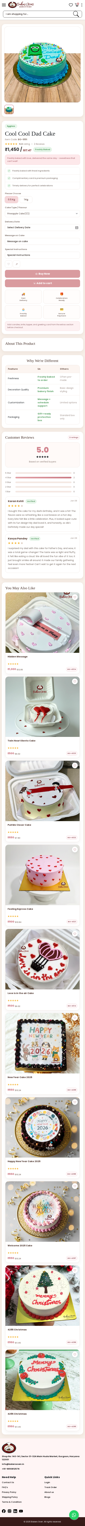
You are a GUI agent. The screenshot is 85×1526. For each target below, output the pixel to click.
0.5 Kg (11, 199)
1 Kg (26, 199)
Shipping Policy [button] (10, 1497)
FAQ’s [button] (5, 1487)
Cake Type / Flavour (16, 207)
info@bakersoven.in (13, 1464)
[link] (76, 14)
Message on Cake (14, 235)
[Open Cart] (77, 5)
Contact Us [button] (8, 1482)
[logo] (20, 4)
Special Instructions (16, 249)
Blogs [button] (47, 1497)
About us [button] (49, 1492)
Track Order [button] (50, 1487)
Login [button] (47, 1482)
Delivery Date (12, 221)
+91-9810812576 (11, 1468)
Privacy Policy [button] (9, 1492)
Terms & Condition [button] (12, 1501)
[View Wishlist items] (71, 5)
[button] (4, 5)
